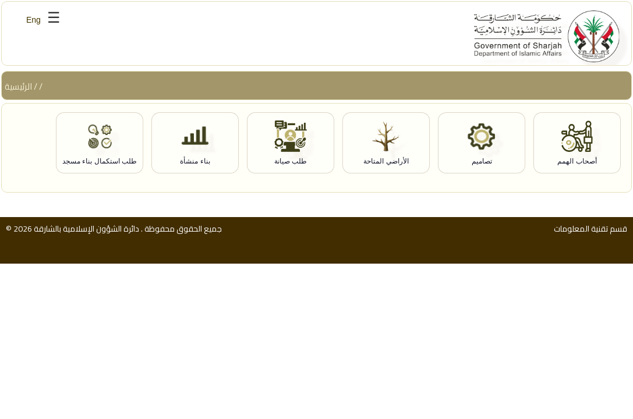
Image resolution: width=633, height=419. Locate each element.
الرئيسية (18, 86)
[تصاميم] (481, 143)
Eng (33, 19)
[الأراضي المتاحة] (386, 143)
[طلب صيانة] (290, 143)
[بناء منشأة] (195, 143)
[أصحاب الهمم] (577, 143)
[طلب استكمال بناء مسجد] (99, 143)
